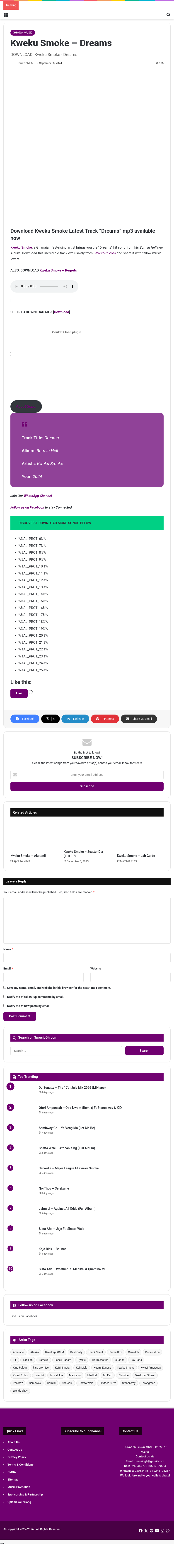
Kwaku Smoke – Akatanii (28, 856)
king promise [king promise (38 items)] (41, 1367)
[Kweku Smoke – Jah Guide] (140, 836)
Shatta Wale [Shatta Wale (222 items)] (86, 1383)
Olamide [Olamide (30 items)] (123, 1375)
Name (8, 949)
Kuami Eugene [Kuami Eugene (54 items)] (102, 1367)
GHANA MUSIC (23, 32)
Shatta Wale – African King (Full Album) (67, 1148)
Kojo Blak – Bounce (52, 1249)
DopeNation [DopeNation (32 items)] (152, 1352)
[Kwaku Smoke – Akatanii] (33, 836)
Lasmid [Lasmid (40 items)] (39, 1375)
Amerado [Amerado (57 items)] (18, 1352)
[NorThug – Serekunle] (22, 1194)
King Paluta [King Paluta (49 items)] (20, 1367)
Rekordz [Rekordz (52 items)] (18, 1383)
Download (61, 312)
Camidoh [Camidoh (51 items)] (133, 1352)
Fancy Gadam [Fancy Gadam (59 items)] (63, 1360)
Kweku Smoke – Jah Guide (136, 856)
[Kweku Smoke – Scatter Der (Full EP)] (87, 834)
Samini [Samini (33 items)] (51, 1383)
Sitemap (12, 1479)
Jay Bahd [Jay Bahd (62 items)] (136, 1360)
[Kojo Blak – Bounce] (22, 1255)
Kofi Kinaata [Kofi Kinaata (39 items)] (62, 1367)
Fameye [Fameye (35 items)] (43, 1360)
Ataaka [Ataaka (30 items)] (34, 1352)
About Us (13, 1442)
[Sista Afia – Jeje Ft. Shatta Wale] (22, 1234)
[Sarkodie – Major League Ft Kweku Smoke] (22, 1174)
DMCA (11, 1472)
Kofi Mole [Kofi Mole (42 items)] (81, 1367)
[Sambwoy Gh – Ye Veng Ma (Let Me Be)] (22, 1134)
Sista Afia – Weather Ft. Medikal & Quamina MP (72, 1269)
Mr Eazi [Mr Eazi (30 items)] (107, 1375)
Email (8, 968)
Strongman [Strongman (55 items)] (148, 1383)
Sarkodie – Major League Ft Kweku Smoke (69, 1168)
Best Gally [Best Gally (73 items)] (76, 1352)
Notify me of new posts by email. (28, 1006)
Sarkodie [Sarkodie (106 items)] (67, 1383)
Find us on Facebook (23, 1316)
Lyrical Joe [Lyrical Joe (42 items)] (56, 1375)
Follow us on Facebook (27, 507)
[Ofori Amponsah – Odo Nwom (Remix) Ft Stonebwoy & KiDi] (22, 1113)
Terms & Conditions (20, 1464)
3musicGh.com (105, 253)
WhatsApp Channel (38, 496)
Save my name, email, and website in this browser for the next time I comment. (59, 987)
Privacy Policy (16, 1457)
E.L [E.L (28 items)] (15, 1360)
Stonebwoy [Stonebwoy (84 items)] (128, 1383)
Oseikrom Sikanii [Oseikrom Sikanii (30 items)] (145, 1375)
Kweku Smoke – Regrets (58, 270)
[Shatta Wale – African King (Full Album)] (22, 1154)
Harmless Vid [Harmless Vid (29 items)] (100, 1360)
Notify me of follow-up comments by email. (35, 997)
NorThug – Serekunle (54, 1188)
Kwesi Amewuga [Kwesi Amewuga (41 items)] (151, 1367)
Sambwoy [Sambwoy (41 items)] (35, 1383)
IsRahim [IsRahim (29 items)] (119, 1360)
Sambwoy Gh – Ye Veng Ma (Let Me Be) (67, 1128)
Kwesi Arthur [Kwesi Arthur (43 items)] (20, 1375)
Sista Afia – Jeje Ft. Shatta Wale (61, 1229)
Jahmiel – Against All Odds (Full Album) (67, 1208)
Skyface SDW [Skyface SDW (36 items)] (108, 1383)
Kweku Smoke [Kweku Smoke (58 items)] (125, 1367)
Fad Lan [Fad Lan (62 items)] (27, 1360)
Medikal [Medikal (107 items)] (92, 1375)
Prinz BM (24, 63)
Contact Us (14, 1449)
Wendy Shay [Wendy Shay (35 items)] (20, 1390)
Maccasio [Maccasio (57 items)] (75, 1375)
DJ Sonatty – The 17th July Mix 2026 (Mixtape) (72, 1087)
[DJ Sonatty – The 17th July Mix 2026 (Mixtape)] (22, 1093)
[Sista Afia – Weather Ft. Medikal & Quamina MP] (22, 1275)
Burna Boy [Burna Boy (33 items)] (115, 1352)
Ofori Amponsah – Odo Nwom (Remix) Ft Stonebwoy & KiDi (81, 1108)
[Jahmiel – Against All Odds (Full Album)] (22, 1214)
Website (95, 968)
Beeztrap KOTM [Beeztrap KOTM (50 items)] (54, 1352)
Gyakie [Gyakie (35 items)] (82, 1360)
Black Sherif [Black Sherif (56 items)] (96, 1352)
